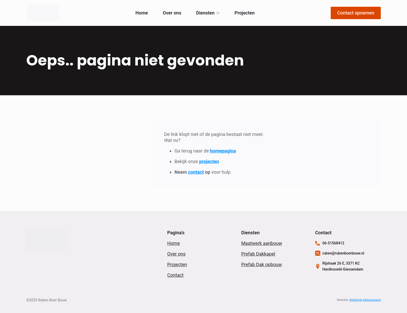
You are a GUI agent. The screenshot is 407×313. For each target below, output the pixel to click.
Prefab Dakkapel (258, 254)
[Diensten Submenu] (218, 13)
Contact (175, 275)
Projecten (245, 13)
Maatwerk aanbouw (261, 243)
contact (196, 172)
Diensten (205, 13)
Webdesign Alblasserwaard (365, 300)
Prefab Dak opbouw (261, 264)
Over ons (172, 13)
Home (141, 13)
